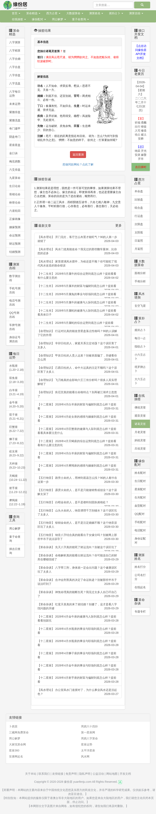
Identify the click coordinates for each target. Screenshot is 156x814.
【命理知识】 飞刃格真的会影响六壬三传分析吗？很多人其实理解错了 (78, 382)
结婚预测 (14, 251)
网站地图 (112, 773)
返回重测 (78, 154)
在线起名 (140, 587)
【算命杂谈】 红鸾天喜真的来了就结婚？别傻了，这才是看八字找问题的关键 (78, 606)
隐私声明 (84, 773)
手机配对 (140, 522)
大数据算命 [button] (74, 13)
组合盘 (139, 207)
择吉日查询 (14, 551)
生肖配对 (140, 497)
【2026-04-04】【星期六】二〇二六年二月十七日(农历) (140, 96)
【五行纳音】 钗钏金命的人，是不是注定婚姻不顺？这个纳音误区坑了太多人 (78, 525)
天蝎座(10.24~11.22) (17, 477)
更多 (118, 225)
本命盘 (139, 191)
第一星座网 (88, 732)
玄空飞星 (140, 305)
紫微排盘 (14, 112)
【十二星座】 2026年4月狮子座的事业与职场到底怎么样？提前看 (78, 655)
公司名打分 (140, 577)
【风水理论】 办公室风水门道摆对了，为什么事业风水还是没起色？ (78, 692)
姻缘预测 (14, 227)
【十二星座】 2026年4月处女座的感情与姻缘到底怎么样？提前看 (78, 419)
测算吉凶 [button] (136, 13)
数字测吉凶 (14, 278)
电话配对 (140, 530)
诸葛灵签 (140, 423)
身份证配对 (140, 540)
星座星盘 (14, 145)
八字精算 (14, 50)
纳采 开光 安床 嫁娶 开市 (141, 152)
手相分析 (140, 281)
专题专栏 (140, 611)
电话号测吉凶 (14, 302)
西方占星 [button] (53, 13)
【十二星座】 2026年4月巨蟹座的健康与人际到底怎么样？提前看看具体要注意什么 (78, 431)
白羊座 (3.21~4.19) (16, 392)
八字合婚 (14, 58)
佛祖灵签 (140, 407)
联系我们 (44, 773)
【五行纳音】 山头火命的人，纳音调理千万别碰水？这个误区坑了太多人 (78, 512)
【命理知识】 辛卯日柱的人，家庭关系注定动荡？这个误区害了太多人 (78, 345)
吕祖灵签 (140, 448)
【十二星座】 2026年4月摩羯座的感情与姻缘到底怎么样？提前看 (78, 468)
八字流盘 (14, 83)
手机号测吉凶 (14, 290)
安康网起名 (16, 756)
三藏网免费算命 (19, 732)
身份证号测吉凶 (14, 339)
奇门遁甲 (14, 128)
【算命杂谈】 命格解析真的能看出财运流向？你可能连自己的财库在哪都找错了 (78, 557)
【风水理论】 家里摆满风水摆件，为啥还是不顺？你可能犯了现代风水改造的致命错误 (78, 263)
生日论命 (14, 186)
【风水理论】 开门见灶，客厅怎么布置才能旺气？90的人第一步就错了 (78, 239)
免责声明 (71, 773)
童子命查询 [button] (80, 19)
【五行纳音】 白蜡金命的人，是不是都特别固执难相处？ (78, 503)
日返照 (139, 240)
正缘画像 (14, 219)
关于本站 (30, 773)
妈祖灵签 (140, 440)
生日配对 (140, 481)
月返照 (139, 248)
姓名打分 (140, 566)
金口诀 (13, 153)
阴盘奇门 (14, 136)
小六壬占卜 (140, 356)
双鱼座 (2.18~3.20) (16, 380)
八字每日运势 (14, 93)
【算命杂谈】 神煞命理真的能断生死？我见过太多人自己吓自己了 (78, 594)
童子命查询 (14, 538)
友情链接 (57, 773)
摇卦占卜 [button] (116, 13)
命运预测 (14, 235)
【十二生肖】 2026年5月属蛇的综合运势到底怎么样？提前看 (78, 324)
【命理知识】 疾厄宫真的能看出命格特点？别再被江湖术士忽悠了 (78, 394)
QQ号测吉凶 (14, 314)
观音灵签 (140, 415)
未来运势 (14, 103)
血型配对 (140, 505)
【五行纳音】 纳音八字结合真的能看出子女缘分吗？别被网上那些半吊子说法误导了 (78, 537)
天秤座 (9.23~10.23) (17, 465)
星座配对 (140, 489)
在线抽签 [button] (19, 19)
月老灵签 (140, 432)
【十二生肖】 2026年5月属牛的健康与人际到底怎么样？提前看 (78, 304)
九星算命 (14, 177)
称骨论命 (14, 202)
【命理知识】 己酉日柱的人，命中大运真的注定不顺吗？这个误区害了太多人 (78, 370)
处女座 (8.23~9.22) (16, 453)
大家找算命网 (17, 744)
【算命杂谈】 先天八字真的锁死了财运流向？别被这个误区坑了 (78, 548)
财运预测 (14, 243)
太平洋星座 (88, 750)
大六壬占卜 (140, 381)
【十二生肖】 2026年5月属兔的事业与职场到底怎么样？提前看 (78, 295)
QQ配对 (140, 513)
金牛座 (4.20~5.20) (16, 404)
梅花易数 (14, 161)
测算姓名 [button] (96, 13)
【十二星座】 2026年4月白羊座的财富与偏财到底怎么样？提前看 (78, 406)
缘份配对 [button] (39, 19)
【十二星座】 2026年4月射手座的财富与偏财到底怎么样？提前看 (78, 680)
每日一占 (140, 338)
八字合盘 (14, 67)
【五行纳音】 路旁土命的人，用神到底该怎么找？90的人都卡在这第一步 (78, 480)
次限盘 (139, 224)
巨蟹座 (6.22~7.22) (16, 428)
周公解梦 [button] (59, 19)
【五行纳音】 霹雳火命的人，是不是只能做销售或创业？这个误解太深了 (78, 492)
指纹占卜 (140, 346)
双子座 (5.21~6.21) (16, 416)
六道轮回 (14, 210)
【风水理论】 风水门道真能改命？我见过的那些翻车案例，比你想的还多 (78, 251)
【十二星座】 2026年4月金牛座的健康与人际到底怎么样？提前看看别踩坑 (78, 619)
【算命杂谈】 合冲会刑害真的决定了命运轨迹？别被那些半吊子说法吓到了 (78, 582)
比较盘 (139, 199)
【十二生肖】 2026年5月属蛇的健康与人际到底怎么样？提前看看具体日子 (78, 313)
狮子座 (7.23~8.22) (16, 441)
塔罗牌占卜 (140, 369)
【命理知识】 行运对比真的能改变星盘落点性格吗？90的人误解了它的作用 (78, 333)
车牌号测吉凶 (14, 327)
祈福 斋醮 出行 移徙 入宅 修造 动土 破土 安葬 (141, 128)
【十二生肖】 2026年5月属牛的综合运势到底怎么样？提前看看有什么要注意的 (78, 276)
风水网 (85, 756)
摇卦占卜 (140, 330)
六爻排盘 (14, 169)
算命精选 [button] (33, 13)
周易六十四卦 (89, 726)
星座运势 (86, 744)
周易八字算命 (89, 738)
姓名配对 (140, 472)
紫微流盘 (14, 120)
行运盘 (139, 216)
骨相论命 (14, 194)
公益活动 (98, 773)
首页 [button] (16, 13)
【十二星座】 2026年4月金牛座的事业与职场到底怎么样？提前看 (78, 667)
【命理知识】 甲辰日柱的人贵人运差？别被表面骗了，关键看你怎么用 (78, 357)
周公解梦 (14, 528)
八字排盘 (14, 75)
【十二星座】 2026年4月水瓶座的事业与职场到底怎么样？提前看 (78, 631)
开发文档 (125, 773)
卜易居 (13, 726)
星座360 (14, 750)
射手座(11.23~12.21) (17, 490)
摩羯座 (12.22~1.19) (17, 502)
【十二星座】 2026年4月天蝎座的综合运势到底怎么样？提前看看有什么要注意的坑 (78, 443)
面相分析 (140, 273)
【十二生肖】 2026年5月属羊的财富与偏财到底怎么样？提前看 (78, 287)
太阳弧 (139, 232)
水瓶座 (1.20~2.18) (16, 367)
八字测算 (14, 42)
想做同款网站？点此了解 (78, 164)
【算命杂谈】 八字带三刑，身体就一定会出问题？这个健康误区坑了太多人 (78, 570)
